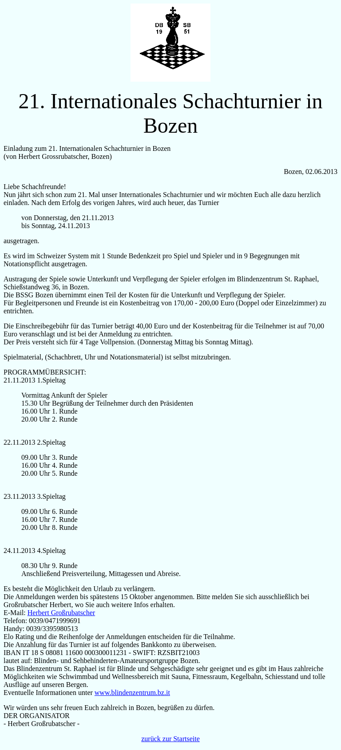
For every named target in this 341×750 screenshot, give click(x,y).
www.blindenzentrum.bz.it (132, 692)
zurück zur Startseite (170, 738)
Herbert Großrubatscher (61, 612)
